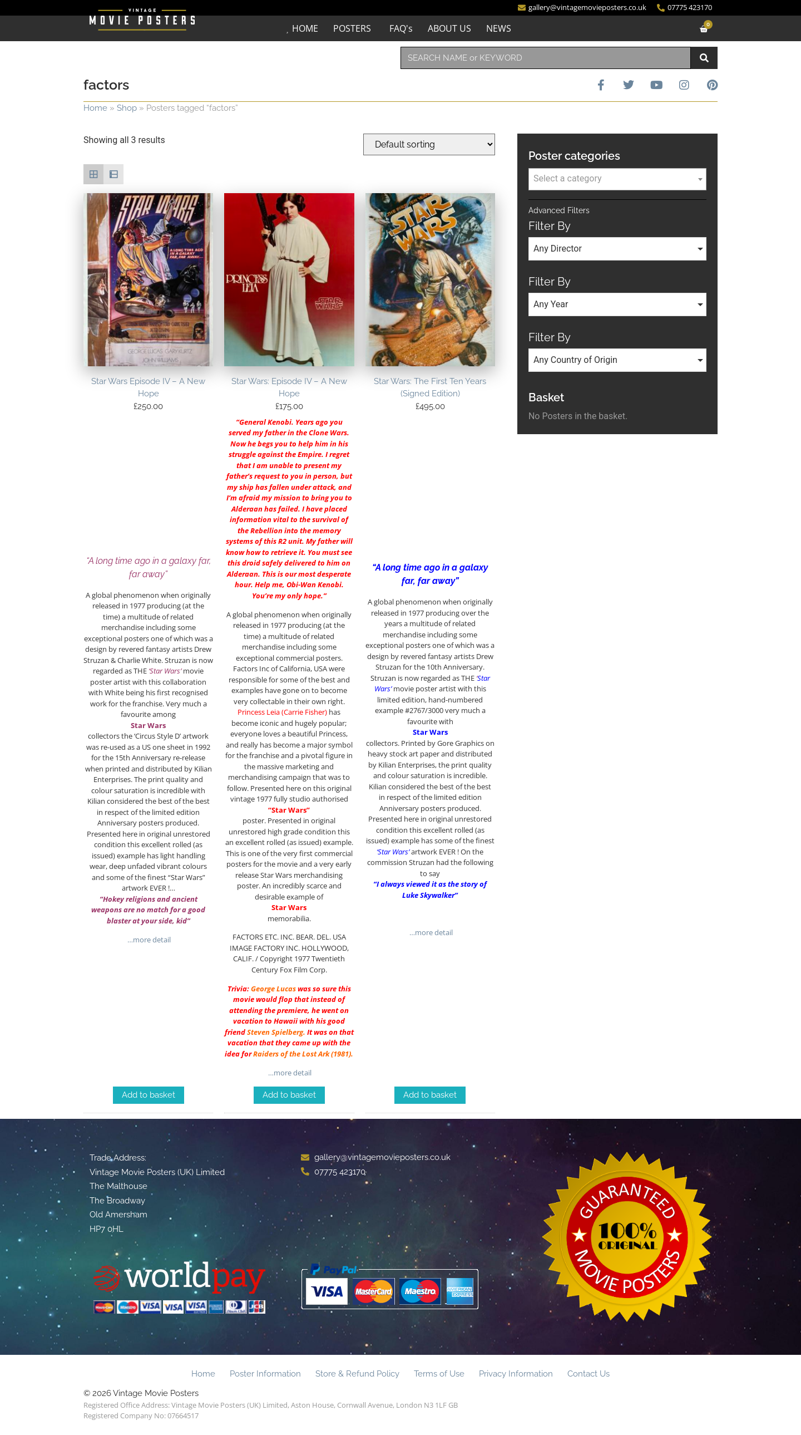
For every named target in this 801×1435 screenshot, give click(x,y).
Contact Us (588, 1374)
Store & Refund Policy (357, 1374)
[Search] (704, 58)
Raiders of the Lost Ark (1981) (302, 1054)
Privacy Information (516, 1374)
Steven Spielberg (275, 1032)
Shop (127, 108)
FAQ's (401, 28)
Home (95, 108)
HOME (305, 28)
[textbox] (617, 179)
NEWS (498, 28)
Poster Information (265, 1374)
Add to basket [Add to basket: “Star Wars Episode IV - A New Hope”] (148, 1095)
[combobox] (545, 58)
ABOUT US (449, 28)
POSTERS (352, 28)
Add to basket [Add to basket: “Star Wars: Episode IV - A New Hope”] (289, 1095)
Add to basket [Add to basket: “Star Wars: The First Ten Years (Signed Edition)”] (430, 1095)
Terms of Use (439, 1374)
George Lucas (273, 989)
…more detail (148, 940)
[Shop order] (429, 144)
